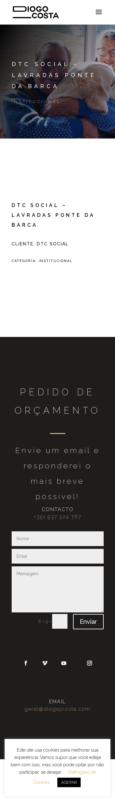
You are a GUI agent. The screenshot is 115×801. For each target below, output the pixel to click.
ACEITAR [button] (69, 782)
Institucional (36, 101)
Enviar (88, 621)
